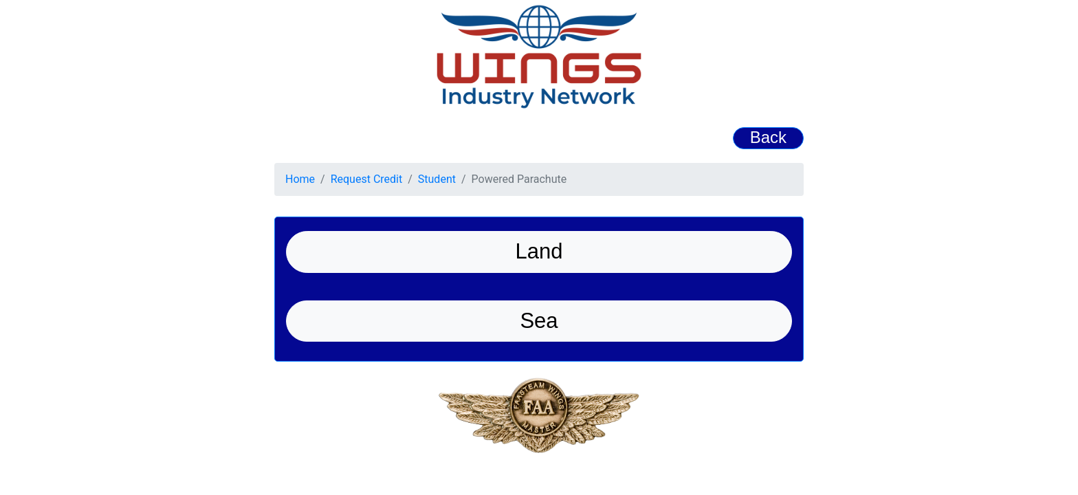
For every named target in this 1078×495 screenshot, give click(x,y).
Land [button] (539, 251)
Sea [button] (539, 321)
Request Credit (367, 179)
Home (300, 179)
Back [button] (768, 137)
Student (437, 179)
